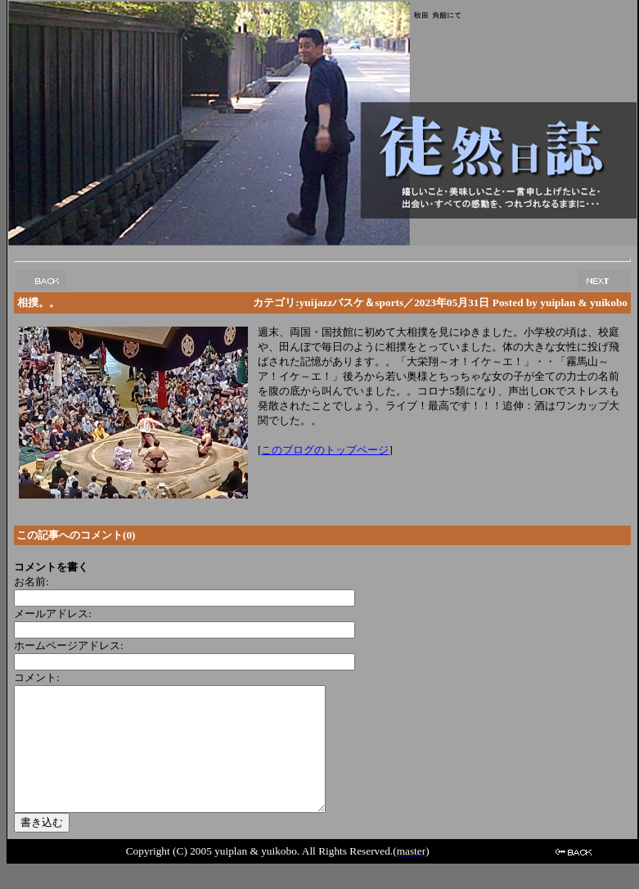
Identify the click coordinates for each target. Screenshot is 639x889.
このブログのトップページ (325, 450)
